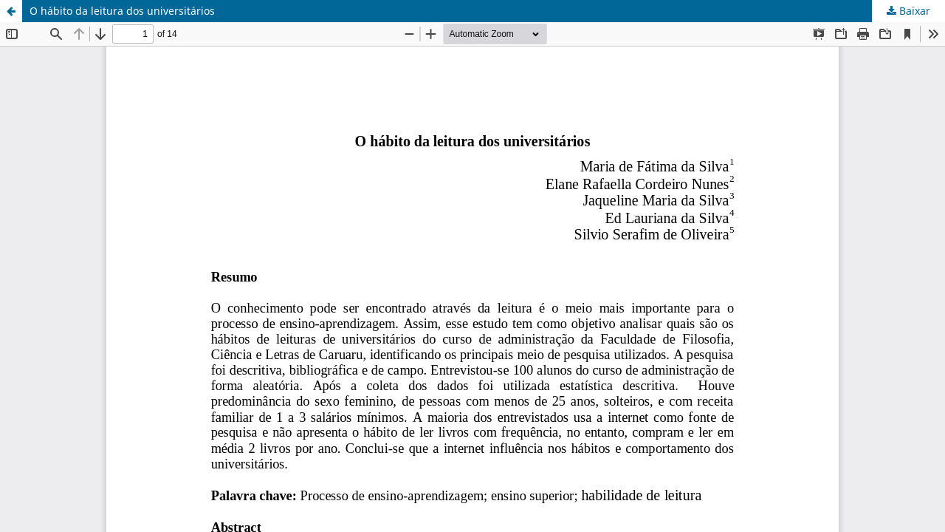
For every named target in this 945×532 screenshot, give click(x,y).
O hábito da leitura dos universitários (122, 11)
